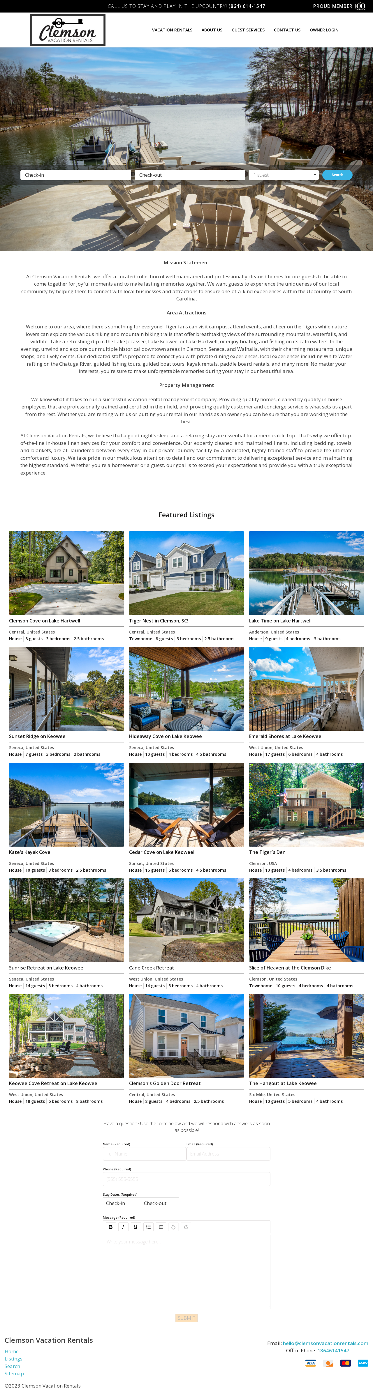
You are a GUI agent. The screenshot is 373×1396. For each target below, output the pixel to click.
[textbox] (187, 1241)
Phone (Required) (117, 1169)
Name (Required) (116, 1144)
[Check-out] (190, 175)
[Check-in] (75, 175)
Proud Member (340, 6)
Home (12, 1351)
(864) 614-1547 (246, 6)
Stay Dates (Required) (120, 1194)
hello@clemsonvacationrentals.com (325, 1343)
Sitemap (14, 1373)
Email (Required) (199, 1144)
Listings (13, 1358)
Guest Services (248, 30)
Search (337, 175)
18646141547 (333, 1350)
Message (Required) (119, 1217)
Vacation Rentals (172, 30)
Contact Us (287, 30)
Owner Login (324, 30)
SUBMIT (186, 1318)
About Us (212, 30)
